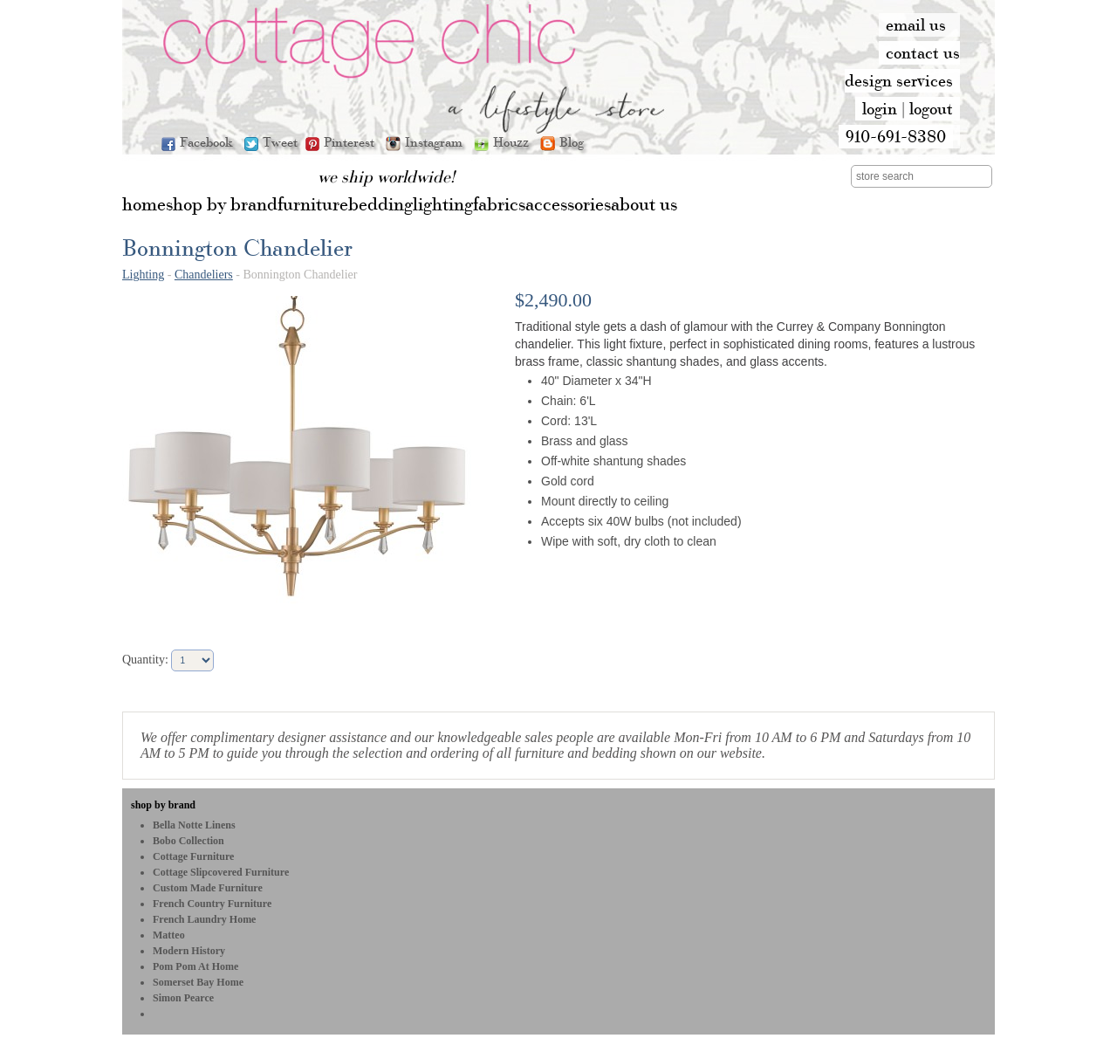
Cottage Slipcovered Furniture (221, 872)
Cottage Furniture (193, 856)
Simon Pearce (183, 998)
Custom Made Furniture (208, 888)
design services (899, 80)
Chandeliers (204, 274)
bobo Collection (188, 841)
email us (916, 24)
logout (931, 108)
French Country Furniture (212, 903)
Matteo (169, 935)
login (879, 108)
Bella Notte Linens (194, 825)
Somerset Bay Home (198, 982)
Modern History (189, 951)
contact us (923, 52)
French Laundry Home (204, 919)
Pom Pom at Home (195, 966)
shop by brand (163, 805)
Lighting (143, 274)
